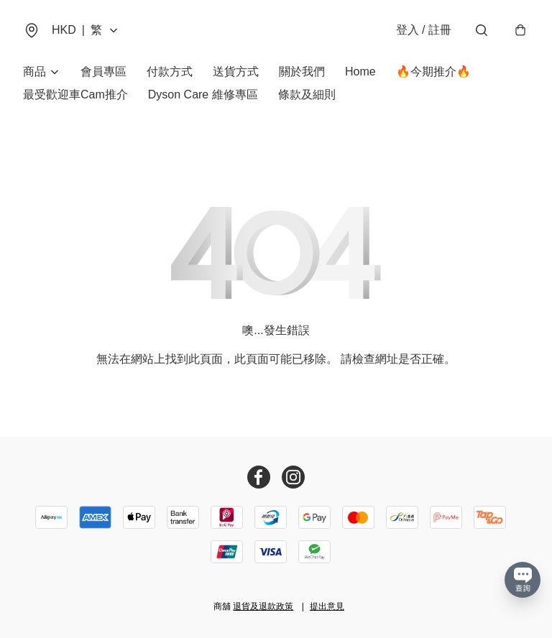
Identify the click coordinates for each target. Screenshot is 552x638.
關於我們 (302, 71)
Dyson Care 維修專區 (203, 94)
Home (360, 71)
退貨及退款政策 (263, 606)
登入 (423, 30)
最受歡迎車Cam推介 (75, 94)
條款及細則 (307, 94)
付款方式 (170, 71)
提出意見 (327, 606)
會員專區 (103, 71)
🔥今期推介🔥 (433, 71)
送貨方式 (236, 71)
